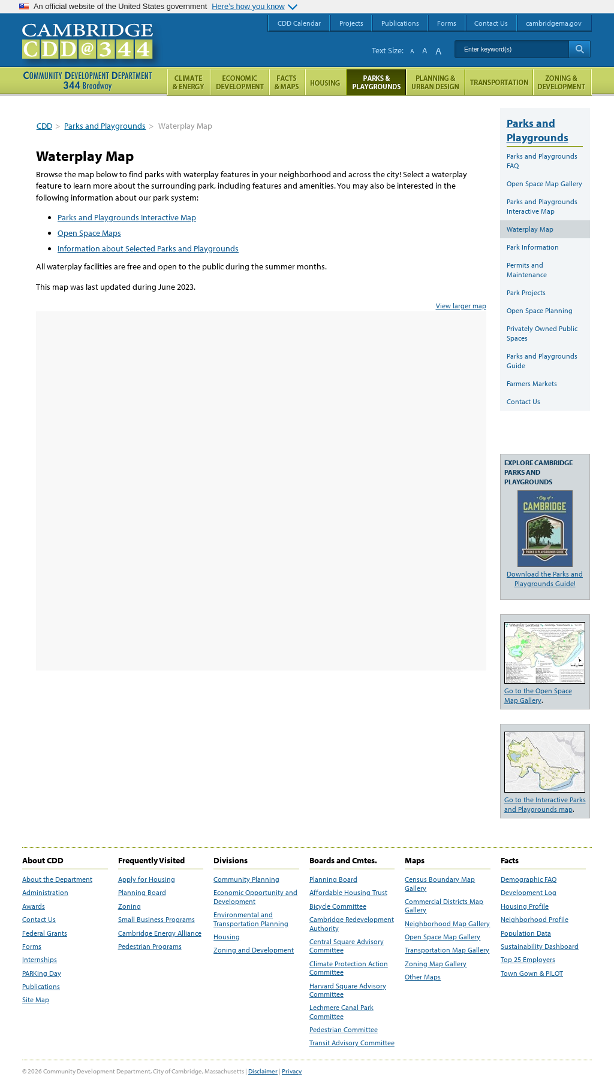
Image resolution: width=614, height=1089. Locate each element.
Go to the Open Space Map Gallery (538, 695)
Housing (226, 937)
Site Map (35, 1000)
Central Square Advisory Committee (346, 946)
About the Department (57, 879)
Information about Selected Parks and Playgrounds (148, 248)
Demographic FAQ (528, 879)
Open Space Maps (89, 232)
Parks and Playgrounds (105, 125)
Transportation (499, 82)
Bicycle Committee (337, 906)
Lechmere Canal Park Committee (341, 1011)
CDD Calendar (299, 23)
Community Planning (246, 879)
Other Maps (423, 977)
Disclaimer (263, 1071)
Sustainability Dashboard (540, 946)
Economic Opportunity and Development (255, 896)
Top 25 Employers (528, 959)
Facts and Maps (287, 82)
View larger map (461, 305)
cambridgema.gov (554, 23)
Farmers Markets (532, 383)
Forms (31, 946)
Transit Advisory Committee (352, 1043)
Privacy (292, 1071)
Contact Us (523, 401)
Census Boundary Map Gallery (440, 883)
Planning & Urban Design (435, 82)
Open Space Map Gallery (544, 183)
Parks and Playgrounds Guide (542, 360)
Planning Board (142, 892)
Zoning (129, 906)
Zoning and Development (253, 950)
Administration (45, 892)
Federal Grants (44, 933)
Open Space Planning (540, 310)
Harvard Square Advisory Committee (347, 990)
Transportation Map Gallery (447, 950)
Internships (39, 959)
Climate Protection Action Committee (348, 968)
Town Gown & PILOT (532, 973)
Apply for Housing (146, 879)
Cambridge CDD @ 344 (92, 53)
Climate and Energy (188, 82)
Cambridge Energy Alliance (159, 933)
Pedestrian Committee (343, 1030)
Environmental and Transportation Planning (250, 919)
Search (579, 49)
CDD (44, 125)
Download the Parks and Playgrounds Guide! (545, 578)
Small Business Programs (156, 919)
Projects (351, 23)
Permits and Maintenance (527, 269)
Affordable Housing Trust (348, 892)
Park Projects (526, 292)
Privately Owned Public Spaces (542, 333)
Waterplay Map (530, 229)
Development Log (528, 892)
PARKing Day (41, 973)
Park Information (533, 246)
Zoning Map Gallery (435, 964)
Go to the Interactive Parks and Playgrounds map (545, 804)
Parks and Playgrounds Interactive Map (127, 217)
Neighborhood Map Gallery (447, 924)
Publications (41, 986)
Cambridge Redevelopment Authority (351, 923)
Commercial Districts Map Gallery (444, 905)
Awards (33, 906)
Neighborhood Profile (534, 919)
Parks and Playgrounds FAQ (542, 160)
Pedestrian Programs (150, 946)
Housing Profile (525, 906)
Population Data (526, 933)
